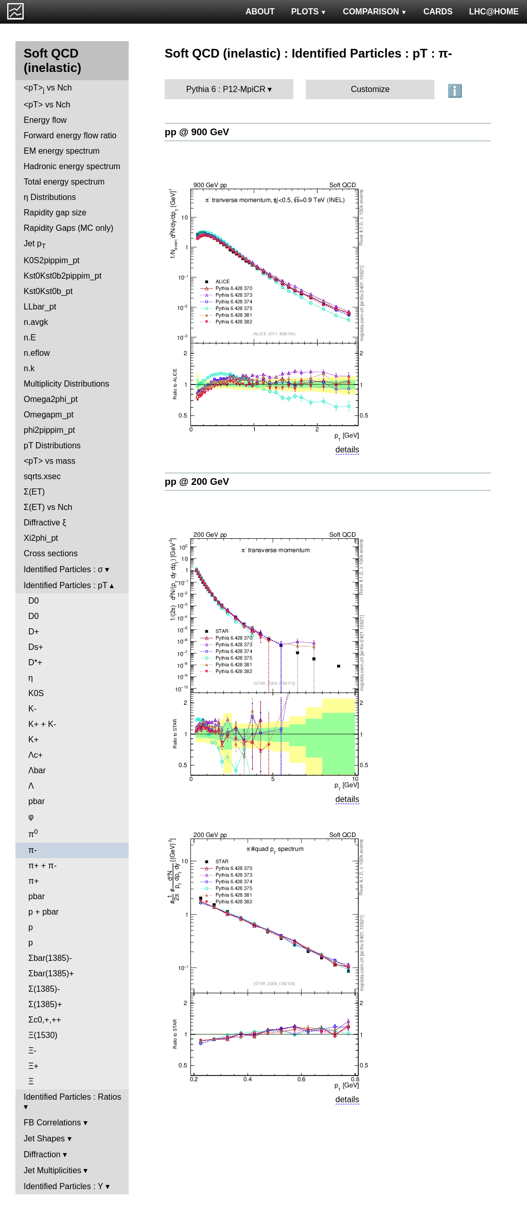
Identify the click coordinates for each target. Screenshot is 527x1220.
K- (32, 708)
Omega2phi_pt (51, 399)
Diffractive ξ (45, 522)
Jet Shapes (44, 1138)
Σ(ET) (34, 491)
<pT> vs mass (49, 461)
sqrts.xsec (42, 476)
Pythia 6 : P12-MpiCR (226, 89)
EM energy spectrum (62, 151)
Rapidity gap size (55, 212)
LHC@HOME (494, 11)
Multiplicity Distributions (66, 383)
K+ (33, 739)
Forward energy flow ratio (70, 135)
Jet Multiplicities (52, 1170)
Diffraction (42, 1154)
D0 (33, 600)
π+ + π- (42, 865)
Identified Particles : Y (63, 1186)
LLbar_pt (40, 306)
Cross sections (51, 553)
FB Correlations (52, 1122)
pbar (36, 801)
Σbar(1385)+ (51, 973)
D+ (33, 631)
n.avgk (36, 322)
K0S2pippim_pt (52, 260)
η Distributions (50, 197)
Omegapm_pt (49, 414)
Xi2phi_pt (41, 538)
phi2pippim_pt (49, 430)
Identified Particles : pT (65, 585)
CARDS (438, 11)
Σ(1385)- (44, 989)
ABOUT (260, 11)
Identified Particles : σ (63, 569)
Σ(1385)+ (45, 1004)
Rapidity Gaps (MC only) (68, 228)
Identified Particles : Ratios (72, 1096)
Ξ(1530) (43, 1035)
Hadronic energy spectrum (72, 166)
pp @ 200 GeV (197, 481)
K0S (36, 693)
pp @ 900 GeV (197, 131)
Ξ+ (33, 1066)
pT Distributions (52, 445)
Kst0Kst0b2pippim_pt (62, 275)
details (347, 449)
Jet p (35, 244)
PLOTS (309, 11)
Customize (370, 89)
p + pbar (43, 911)
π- (32, 850)
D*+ (35, 662)
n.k (29, 368)
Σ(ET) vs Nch (48, 507)
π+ (33, 881)
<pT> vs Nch (48, 88)
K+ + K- (42, 724)
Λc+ (35, 755)
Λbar (37, 770)
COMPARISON (375, 11)
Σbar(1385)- (50, 958)
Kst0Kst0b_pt (48, 291)
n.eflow (37, 353)
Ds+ (35, 647)
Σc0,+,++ (44, 1019)
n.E (30, 337)
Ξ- (32, 1050)
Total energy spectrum (64, 181)
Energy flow (45, 120)
